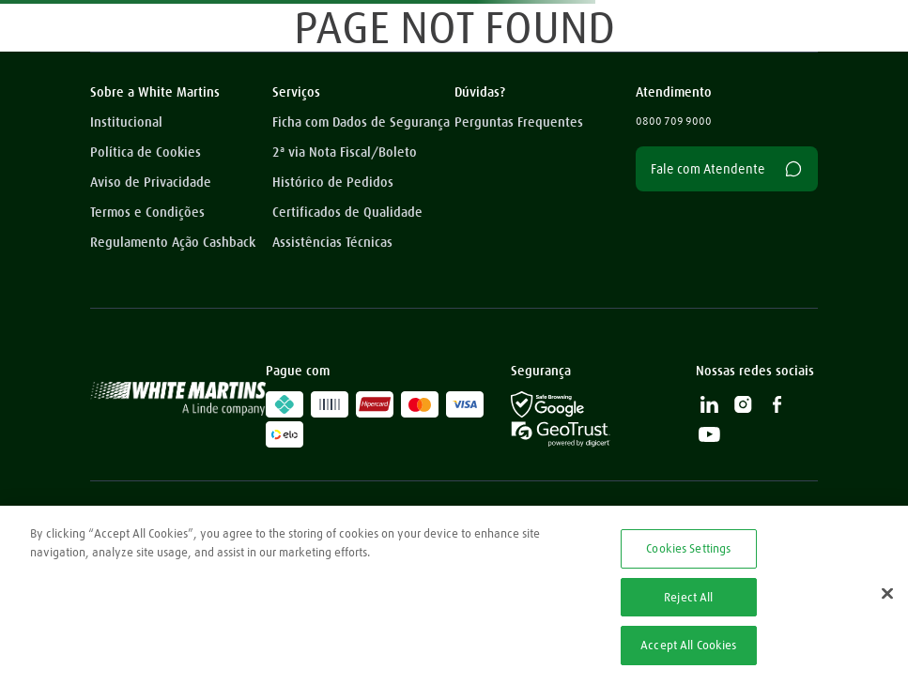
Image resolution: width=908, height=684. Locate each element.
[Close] (887, 594)
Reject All (688, 596)
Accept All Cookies (688, 644)
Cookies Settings (688, 547)
